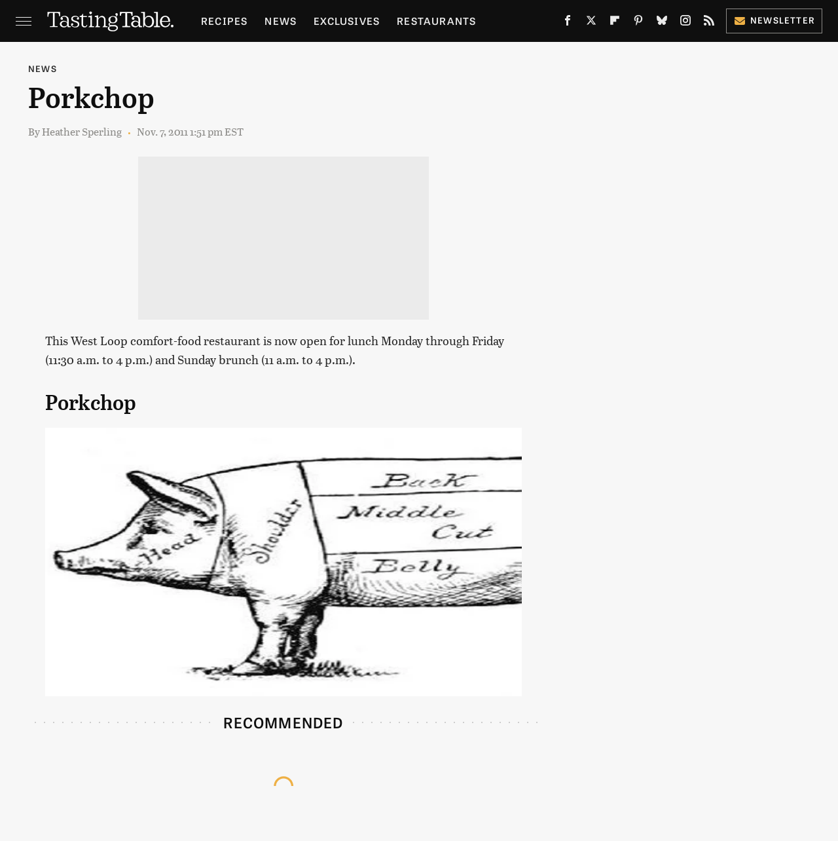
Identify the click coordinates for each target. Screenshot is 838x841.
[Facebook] (567, 23)
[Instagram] (685, 23)
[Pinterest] (638, 23)
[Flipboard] (614, 23)
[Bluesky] (661, 23)
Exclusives (347, 20)
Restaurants (436, 20)
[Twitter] (591, 23)
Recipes (224, 20)
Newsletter (774, 20)
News (280, 20)
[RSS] (709, 23)
